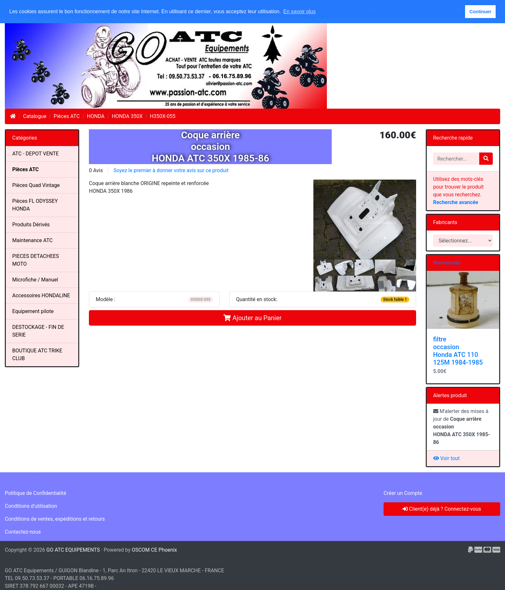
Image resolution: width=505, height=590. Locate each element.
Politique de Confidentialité (35, 493)
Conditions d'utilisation (31, 506)
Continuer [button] (480, 11)
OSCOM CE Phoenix (154, 550)
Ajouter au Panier (253, 318)
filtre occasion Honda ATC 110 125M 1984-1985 (458, 350)
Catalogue (34, 116)
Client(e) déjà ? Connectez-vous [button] (442, 509)
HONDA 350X (127, 116)
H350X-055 (162, 116)
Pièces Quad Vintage (36, 185)
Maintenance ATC (32, 240)
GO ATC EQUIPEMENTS (73, 550)
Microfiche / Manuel (35, 280)
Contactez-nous (23, 532)
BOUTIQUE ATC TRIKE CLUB (37, 354)
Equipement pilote (32, 311)
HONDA (96, 116)
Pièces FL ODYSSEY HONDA (35, 205)
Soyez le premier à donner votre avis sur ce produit (170, 170)
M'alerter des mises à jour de (461, 426)
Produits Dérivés (31, 224)
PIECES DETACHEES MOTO (35, 260)
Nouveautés (447, 263)
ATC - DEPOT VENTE (35, 154)
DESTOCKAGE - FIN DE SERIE (38, 331)
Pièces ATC (67, 116)
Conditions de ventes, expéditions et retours (55, 519)
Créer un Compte (403, 493)
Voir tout (446, 458)
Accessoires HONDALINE (41, 295)
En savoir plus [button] (299, 11)
